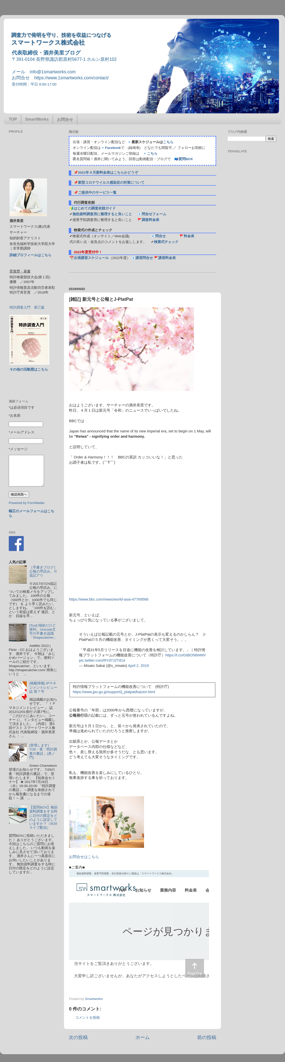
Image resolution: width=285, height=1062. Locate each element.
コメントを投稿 (87, 1017)
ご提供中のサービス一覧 (97, 192)
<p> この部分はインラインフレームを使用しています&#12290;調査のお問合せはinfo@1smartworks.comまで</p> (139, 926)
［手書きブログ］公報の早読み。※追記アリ (43, 571)
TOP (13, 119)
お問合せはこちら (84, 857)
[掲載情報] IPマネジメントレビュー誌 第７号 (43, 687)
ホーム (143, 1037)
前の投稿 (206, 1037)
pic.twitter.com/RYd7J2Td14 (102, 660)
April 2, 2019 (138, 666)
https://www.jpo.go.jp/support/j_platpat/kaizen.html (114, 692)
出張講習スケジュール (91, 258)
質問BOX (185, 159)
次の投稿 (78, 1037)
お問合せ (65, 119)
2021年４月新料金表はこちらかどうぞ (108, 172)
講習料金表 (167, 258)
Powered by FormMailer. (27, 503)
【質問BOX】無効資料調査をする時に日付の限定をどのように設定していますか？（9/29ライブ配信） (43, 818)
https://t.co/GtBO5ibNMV (185, 655)
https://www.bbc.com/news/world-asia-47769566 (108, 599)
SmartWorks (37, 119)
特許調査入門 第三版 (27, 307)
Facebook (113, 148)
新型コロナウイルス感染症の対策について (111, 182)
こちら (168, 142)
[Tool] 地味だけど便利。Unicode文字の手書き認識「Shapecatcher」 (43, 632)
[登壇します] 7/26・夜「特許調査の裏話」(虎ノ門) (43, 751)
